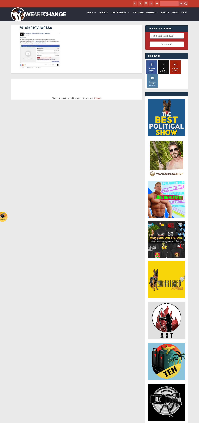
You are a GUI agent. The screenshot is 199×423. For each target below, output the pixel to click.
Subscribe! (138, 16)
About (90, 16)
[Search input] (170, 3)
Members (151, 16)
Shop (184, 16)
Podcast (103, 16)
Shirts (175, 16)
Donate (165, 16)
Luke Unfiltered (119, 16)
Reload (97, 101)
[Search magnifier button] (185, 3)
